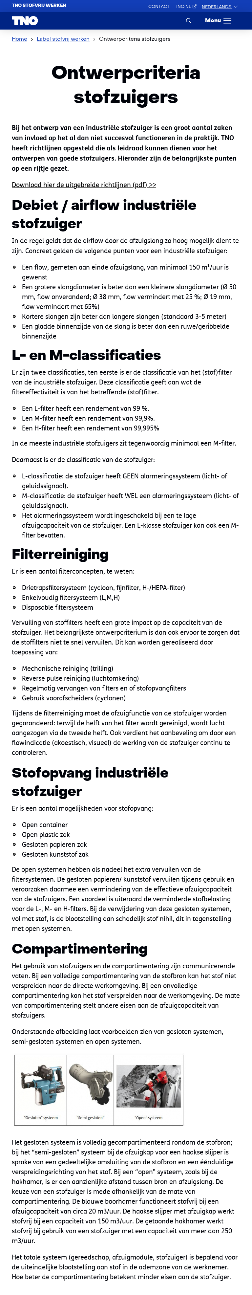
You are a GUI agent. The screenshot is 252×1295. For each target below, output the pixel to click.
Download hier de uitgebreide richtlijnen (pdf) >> (84, 184)
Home (19, 39)
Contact (159, 6)
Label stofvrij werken (63, 39)
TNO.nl (186, 6)
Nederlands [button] (217, 7)
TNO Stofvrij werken (39, 5)
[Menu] (218, 20)
